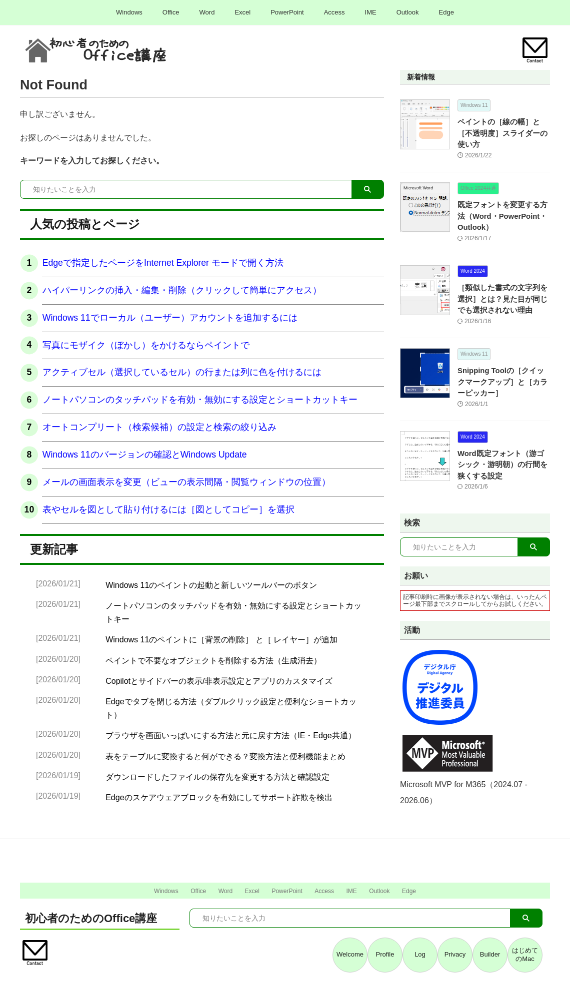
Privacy (455, 955)
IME (370, 12)
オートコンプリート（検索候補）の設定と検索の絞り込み (159, 427)
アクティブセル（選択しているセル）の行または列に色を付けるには (182, 372)
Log (420, 955)
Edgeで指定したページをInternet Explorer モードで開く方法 (163, 263)
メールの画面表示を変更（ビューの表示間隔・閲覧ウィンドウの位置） (186, 482)
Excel (242, 12)
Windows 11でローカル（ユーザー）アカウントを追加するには (170, 318)
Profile (385, 955)
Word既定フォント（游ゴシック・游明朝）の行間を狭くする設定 (503, 453)
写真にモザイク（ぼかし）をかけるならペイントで (146, 345)
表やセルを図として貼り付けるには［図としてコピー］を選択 (168, 509)
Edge (446, 12)
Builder (490, 955)
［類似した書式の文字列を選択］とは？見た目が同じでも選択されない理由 (503, 288)
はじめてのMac (525, 955)
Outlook (407, 12)
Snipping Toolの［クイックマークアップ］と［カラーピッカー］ (503, 371)
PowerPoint (287, 12)
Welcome (350, 955)
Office (171, 12)
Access (334, 12)
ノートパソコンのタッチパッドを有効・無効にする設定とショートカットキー (200, 400)
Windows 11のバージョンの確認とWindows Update (144, 455)
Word (207, 12)
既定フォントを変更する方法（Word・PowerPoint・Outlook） (503, 205)
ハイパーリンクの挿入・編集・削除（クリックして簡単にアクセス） (182, 290)
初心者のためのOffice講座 (91, 918)
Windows (129, 12)
